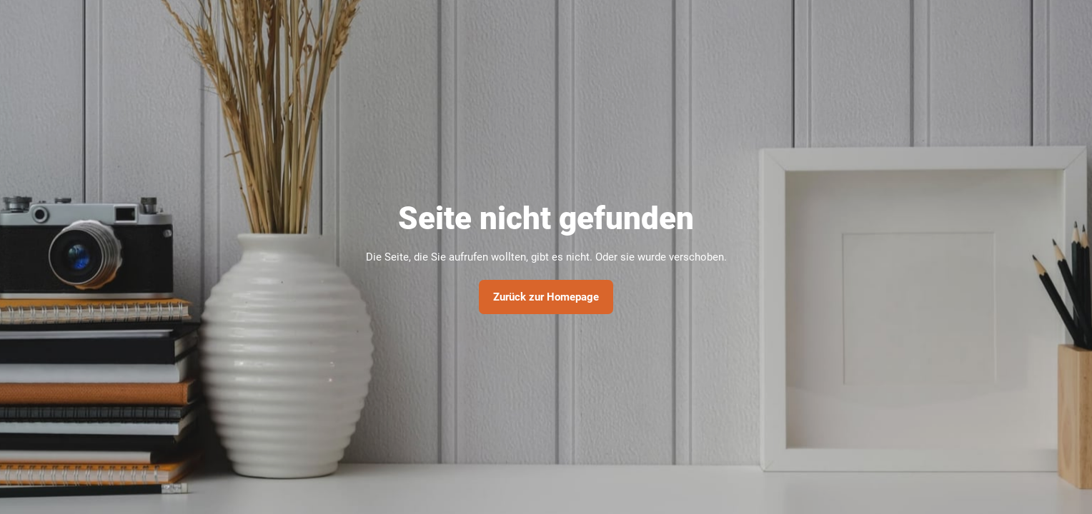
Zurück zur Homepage (546, 297)
